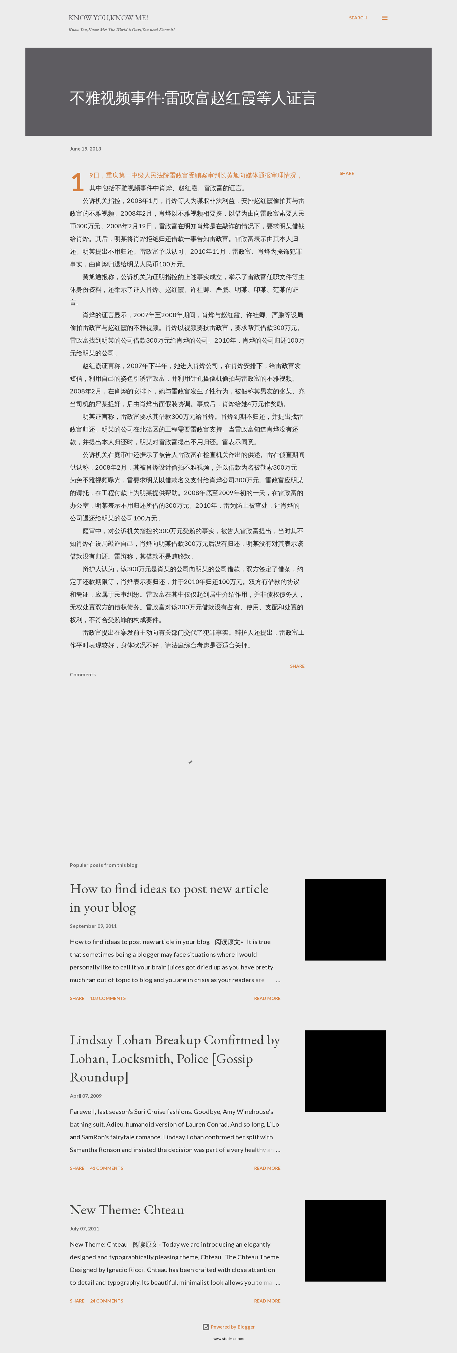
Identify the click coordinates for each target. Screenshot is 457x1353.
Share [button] (347, 173)
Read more (267, 998)
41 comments (106, 1168)
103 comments (108, 998)
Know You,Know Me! (108, 18)
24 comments (106, 1300)
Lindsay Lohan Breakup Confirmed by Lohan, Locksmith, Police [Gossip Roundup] (175, 1058)
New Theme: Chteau (127, 1209)
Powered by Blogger (228, 1327)
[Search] (358, 18)
